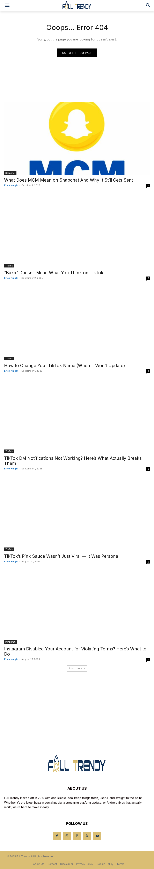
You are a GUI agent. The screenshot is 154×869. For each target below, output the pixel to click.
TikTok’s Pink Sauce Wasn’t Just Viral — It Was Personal (61, 556)
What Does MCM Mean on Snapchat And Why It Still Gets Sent (68, 180)
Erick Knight (11, 185)
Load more (77, 668)
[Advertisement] (77, 709)
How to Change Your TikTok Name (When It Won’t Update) (64, 365)
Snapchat (10, 173)
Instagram (10, 642)
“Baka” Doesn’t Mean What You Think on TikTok (53, 272)
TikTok (9, 265)
